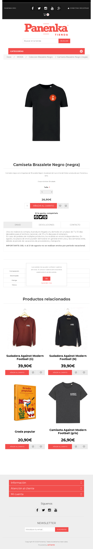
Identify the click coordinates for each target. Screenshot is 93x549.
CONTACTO (75, 225)
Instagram (45, 8)
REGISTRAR (84, 8)
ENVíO (18, 225)
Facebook (32, 8)
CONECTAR (74, 8)
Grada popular (25, 431)
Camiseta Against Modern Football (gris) (68, 431)
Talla (46, 187)
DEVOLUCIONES (46, 225)
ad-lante (51, 545)
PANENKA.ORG (10, 8)
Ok (46, 279)
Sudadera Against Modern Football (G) (25, 357)
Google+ (58, 8)
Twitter (39, 8)
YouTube (52, 8)
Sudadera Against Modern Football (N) (68, 357)
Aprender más (46, 283)
